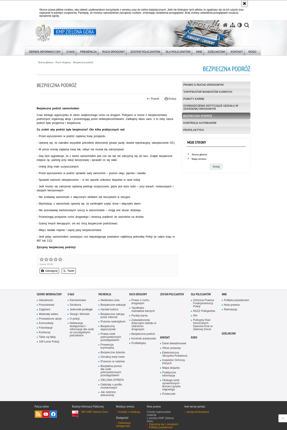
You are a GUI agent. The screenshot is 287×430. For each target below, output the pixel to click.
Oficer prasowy (171, 348)
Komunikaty (46, 323)
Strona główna (45, 62)
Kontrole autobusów (199, 123)
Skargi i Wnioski (80, 314)
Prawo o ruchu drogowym (203, 84)
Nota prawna (232, 304)
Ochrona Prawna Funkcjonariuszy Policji (203, 303)
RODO (194, 337)
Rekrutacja (230, 309)
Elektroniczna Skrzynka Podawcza (174, 354)
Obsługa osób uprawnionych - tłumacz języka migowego (171, 385)
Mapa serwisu (199, 159)
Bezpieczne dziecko (113, 352)
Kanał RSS (38, 414)
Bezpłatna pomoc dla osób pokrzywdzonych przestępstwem (111, 371)
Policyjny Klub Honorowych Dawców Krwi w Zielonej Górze (203, 325)
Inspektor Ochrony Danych (173, 362)
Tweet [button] (68, 270)
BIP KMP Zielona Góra (94, 411)
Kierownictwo (78, 300)
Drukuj (170, 99)
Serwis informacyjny (49, 294)
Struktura (75, 304)
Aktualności (46, 300)
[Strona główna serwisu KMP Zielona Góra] (225, 25)
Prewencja (104, 294)
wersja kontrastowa (198, 411)
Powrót (153, 99)
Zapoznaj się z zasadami (163, 424)
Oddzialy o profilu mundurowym (111, 386)
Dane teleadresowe (174, 343)
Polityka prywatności (236, 300)
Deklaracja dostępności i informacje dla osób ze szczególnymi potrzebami (82, 329)
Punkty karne (193, 99)
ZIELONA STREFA (112, 380)
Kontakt (165, 337)
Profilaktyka (193, 130)
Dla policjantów (201, 294)
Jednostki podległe (81, 309)
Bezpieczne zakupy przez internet (113, 316)
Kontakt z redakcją (129, 411)
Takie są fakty (47, 337)
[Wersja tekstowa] (239, 25)
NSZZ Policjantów (204, 311)
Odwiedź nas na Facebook (53, 414)
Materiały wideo (48, 314)
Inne (224, 294)
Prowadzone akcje (50, 318)
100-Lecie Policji (49, 341)
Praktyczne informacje (169, 374)
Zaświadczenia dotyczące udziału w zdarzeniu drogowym (210, 107)
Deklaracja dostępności (123, 424)
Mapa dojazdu (171, 368)
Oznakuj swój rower (113, 357)
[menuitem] (45, 51)
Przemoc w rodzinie (113, 361)
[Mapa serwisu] (232, 25)
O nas (71, 294)
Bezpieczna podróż (83, 62)
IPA (195, 315)
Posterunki (169, 394)
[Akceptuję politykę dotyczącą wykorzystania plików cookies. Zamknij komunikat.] (244, 3)
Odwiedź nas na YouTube (45, 414)
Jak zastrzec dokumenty (108, 394)
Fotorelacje (46, 327)
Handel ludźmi (109, 309)
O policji (75, 318)
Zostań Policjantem (172, 294)
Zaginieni (44, 309)
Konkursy (45, 332)
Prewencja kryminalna (107, 346)
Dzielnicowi (229, 333)
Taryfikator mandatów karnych (207, 91)
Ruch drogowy (63, 62)
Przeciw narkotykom (113, 321)
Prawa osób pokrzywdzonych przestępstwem (111, 337)
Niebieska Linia (110, 300)
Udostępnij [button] (49, 270)
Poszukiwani (46, 304)
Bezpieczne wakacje (113, 304)
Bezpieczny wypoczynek (108, 328)
